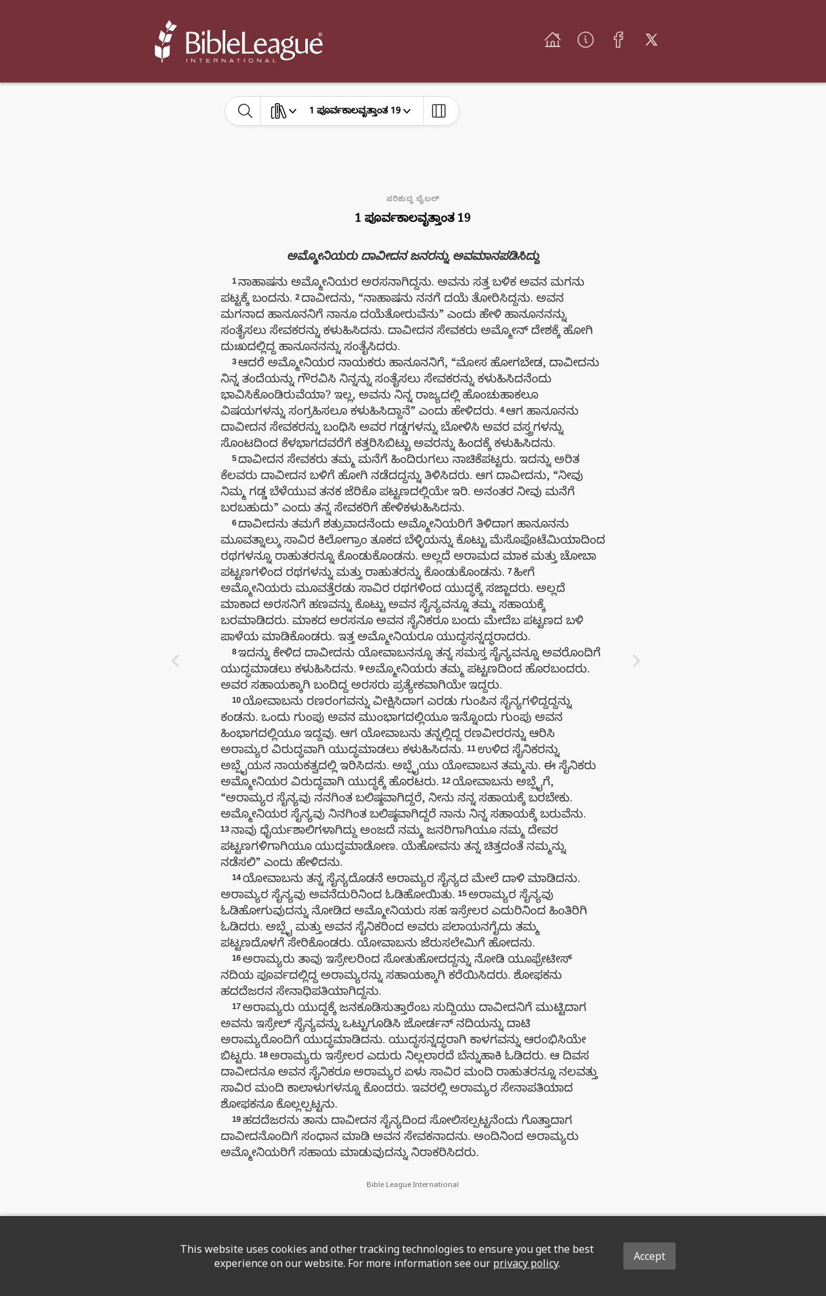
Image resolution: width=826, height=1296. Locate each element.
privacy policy (525, 1263)
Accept (649, 1256)
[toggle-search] (245, 111)
